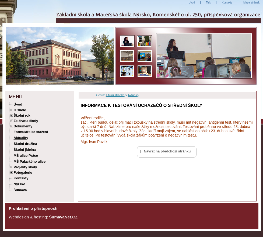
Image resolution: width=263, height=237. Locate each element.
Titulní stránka (115, 95)
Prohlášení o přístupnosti (33, 208)
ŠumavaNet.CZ (63, 217)
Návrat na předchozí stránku (167, 151)
